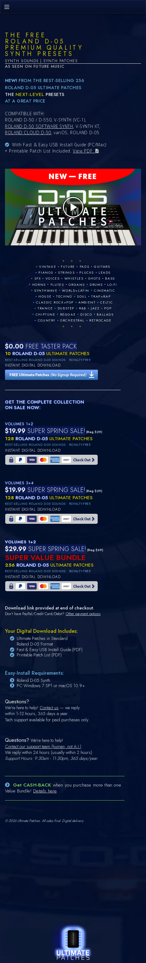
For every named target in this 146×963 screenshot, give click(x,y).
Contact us (49, 708)
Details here (45, 790)
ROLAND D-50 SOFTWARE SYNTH (39, 126)
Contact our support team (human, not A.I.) (43, 746)
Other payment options (83, 614)
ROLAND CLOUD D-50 (28, 132)
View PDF (84, 151)
